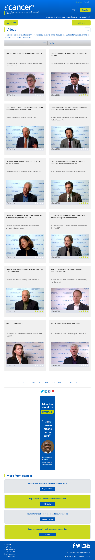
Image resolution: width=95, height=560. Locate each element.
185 (40, 382)
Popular (51, 43)
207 (70, 382)
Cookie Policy (9, 549)
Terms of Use (9, 552)
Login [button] (74, 10)
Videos (11, 29)
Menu (11, 22)
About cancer (47, 519)
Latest (43, 43)
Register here (47, 489)
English (79, 2)
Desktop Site (9, 554)
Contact (7, 545)
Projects (7, 547)
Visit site (47, 504)
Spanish (87, 2)
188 (59, 382)
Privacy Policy (9, 556)
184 (33, 382)
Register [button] (85, 10)
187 (53, 382)
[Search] (88, 29)
